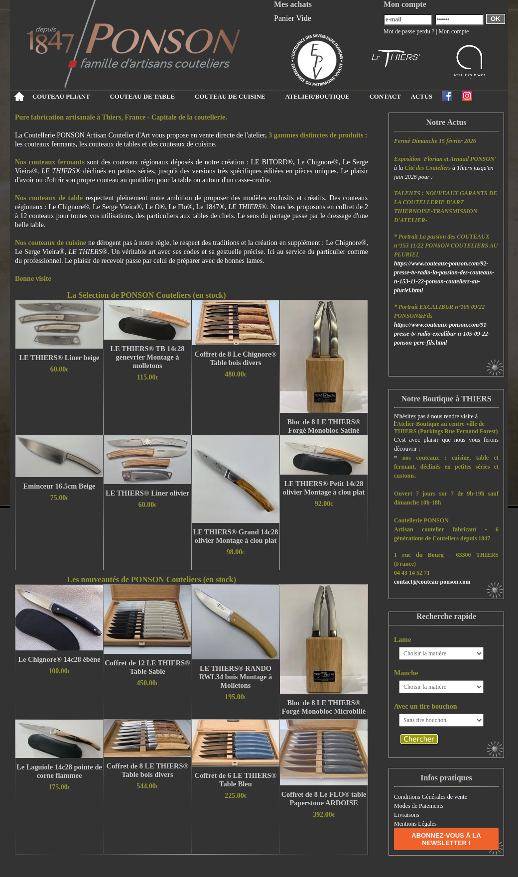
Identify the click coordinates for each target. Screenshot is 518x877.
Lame (402, 639)
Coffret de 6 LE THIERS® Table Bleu (236, 779)
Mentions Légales (415, 823)
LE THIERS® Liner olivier (147, 493)
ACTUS (421, 96)
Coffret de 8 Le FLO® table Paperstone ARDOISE (324, 798)
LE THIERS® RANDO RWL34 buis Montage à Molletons (235, 676)
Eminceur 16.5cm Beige (59, 486)
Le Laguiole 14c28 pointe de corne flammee (59, 771)
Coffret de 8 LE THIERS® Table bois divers (148, 770)
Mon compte (453, 31)
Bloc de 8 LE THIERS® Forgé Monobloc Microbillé (324, 707)
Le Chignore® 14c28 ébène (59, 659)
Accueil (18, 97)
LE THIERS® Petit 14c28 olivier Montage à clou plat (324, 488)
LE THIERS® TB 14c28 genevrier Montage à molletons (148, 357)
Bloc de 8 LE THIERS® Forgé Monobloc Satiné (323, 426)
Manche (406, 673)
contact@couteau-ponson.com (432, 581)
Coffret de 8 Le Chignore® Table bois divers (236, 358)
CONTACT (385, 96)
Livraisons (406, 814)
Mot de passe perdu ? (409, 31)
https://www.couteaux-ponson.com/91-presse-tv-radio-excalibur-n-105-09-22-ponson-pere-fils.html (442, 333)
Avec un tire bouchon (425, 706)
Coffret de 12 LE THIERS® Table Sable (147, 667)
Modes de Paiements (418, 805)
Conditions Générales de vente (430, 796)
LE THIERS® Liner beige (59, 358)
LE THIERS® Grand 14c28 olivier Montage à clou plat (235, 536)
